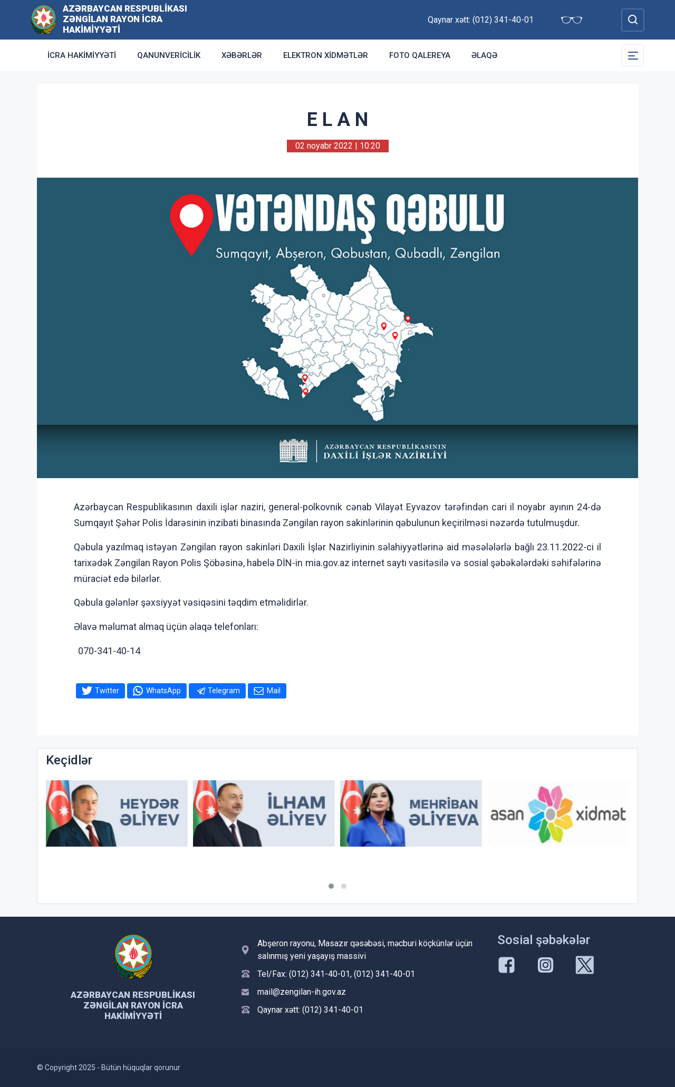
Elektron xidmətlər (325, 55)
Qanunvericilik (168, 55)
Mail (274, 690)
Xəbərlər (241, 55)
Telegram (224, 690)
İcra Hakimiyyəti (81, 55)
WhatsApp (163, 690)
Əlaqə (484, 55)
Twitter (107, 690)
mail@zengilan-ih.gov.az (301, 992)
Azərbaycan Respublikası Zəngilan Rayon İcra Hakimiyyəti (125, 19)
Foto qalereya (419, 55)
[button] (331, 886)
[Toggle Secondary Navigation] (632, 55)
